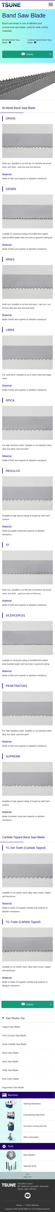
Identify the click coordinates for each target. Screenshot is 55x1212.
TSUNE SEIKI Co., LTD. (11, 5)
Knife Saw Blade (10, 1070)
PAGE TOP (27, 1177)
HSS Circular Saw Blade (14, 1035)
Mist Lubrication (19, 1137)
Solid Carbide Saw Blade (14, 1044)
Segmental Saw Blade (13, 1087)
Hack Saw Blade (10, 1061)
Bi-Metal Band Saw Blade (11, 41)
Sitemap (19, 1205)
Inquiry (29, 54)
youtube (28, 1195)
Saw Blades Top (15, 1018)
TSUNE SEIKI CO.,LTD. (9, 1185)
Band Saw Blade (10, 1053)
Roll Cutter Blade (10, 1079)
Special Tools (18, 1166)
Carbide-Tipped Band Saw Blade (40, 41)
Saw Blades (17, 1155)
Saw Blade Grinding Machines (23, 1126)
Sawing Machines (20, 1103)
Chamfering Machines (22, 1115)
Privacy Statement (32, 1205)
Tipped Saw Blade (11, 1027)
